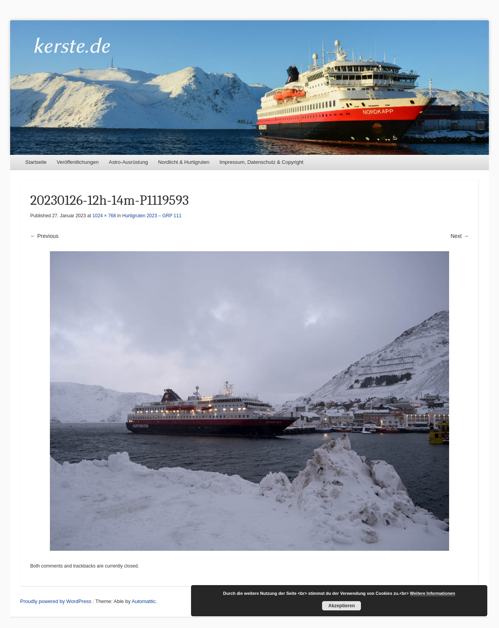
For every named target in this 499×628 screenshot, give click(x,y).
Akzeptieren (341, 605)
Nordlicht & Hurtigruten (183, 162)
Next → (460, 236)
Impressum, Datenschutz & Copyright (261, 162)
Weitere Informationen (432, 593)
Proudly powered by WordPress (56, 601)
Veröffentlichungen (78, 162)
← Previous (44, 236)
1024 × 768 (104, 215)
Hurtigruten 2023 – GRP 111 (152, 215)
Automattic (144, 601)
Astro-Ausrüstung (128, 162)
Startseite (36, 162)
